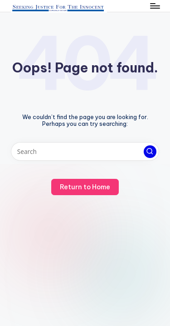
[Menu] (154, 5)
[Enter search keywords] (85, 151)
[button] (150, 151)
